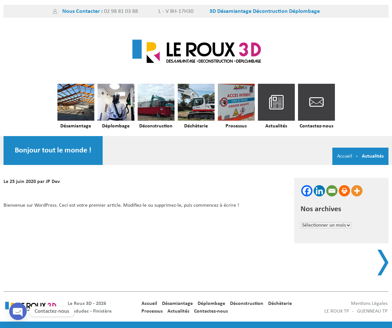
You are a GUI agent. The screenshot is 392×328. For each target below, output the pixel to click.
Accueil (344, 156)
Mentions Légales (369, 303)
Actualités (276, 126)
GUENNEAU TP (372, 311)
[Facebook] (306, 190)
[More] (356, 190)
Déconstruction (156, 126)
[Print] (344, 190)
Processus (236, 126)
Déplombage (116, 126)
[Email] (331, 190)
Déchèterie (196, 126)
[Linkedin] (319, 190)
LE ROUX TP (336, 311)
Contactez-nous (316, 126)
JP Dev (53, 181)
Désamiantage (75, 126)
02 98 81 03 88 (121, 11)
